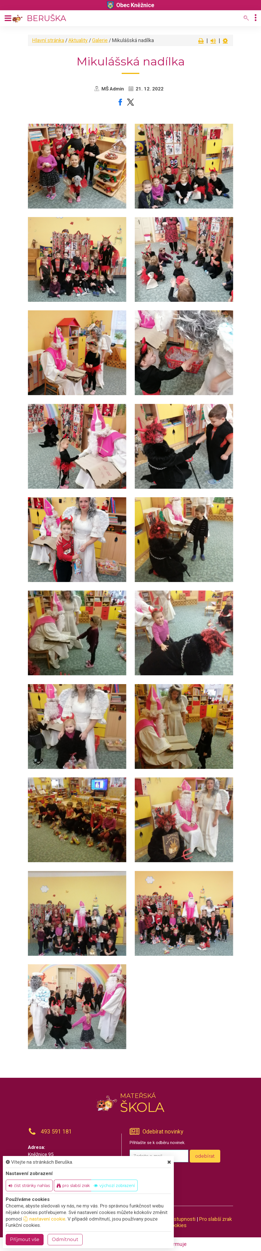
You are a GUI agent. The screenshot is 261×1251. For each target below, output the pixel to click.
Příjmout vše (24, 1239)
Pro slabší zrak (215, 1219)
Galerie (100, 40)
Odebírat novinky (162, 1131)
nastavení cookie (44, 1219)
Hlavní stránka (48, 40)
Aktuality (78, 40)
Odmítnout (65, 1239)
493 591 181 (56, 1131)
